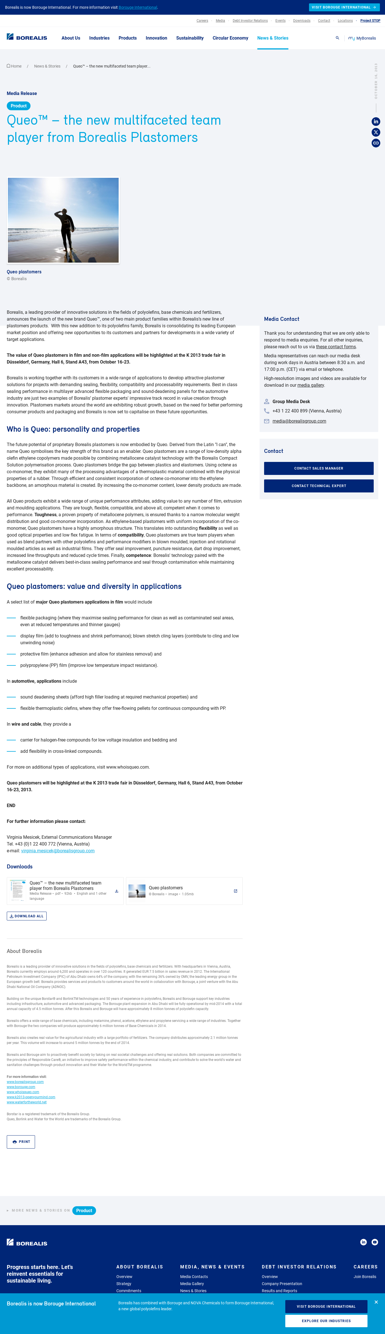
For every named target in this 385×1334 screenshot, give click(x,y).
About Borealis (140, 1267)
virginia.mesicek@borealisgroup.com (58, 850)
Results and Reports (279, 1290)
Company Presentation (282, 1283)
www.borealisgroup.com (25, 1082)
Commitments (128, 1290)
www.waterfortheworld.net (27, 1102)
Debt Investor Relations (299, 1267)
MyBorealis (362, 38)
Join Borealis (365, 1276)
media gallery (310, 385)
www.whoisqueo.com (23, 1092)
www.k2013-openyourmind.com (31, 1097)
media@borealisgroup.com (299, 421)
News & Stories (47, 66)
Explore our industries (326, 1321)
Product (19, 106)
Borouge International (138, 7)
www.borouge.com (21, 1087)
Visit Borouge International (326, 1307)
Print (21, 1142)
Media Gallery (192, 1283)
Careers (366, 1267)
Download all (27, 916)
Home (14, 66)
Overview (124, 1276)
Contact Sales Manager (318, 468)
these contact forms (336, 346)
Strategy (123, 1283)
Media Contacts (194, 1276)
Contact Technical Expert (319, 486)
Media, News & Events (212, 1267)
